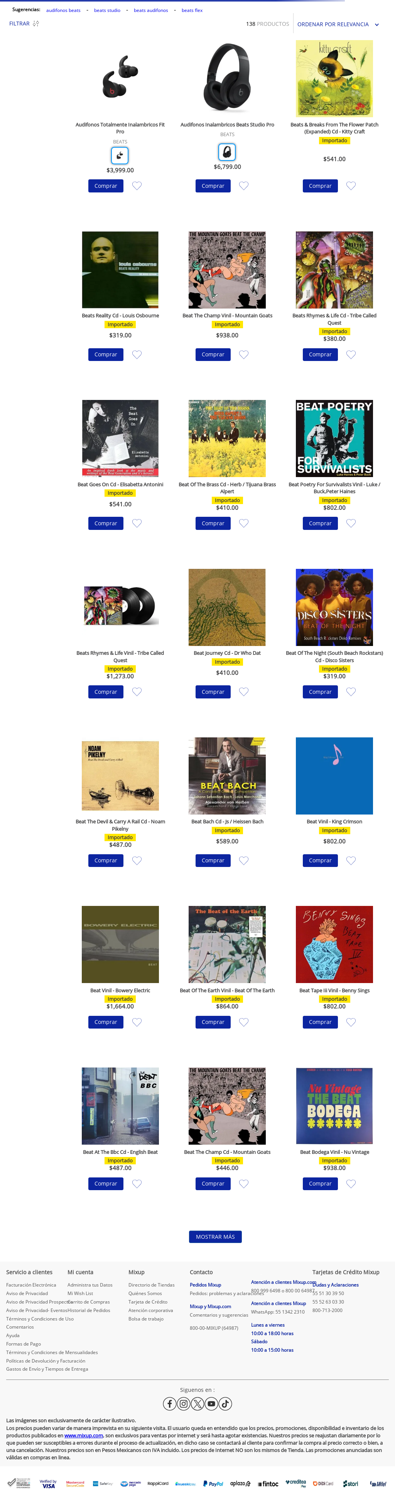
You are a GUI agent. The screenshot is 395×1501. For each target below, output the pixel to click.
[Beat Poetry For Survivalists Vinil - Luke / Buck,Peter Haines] (334, 476)
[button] (119, 155)
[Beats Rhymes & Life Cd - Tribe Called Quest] (334, 308)
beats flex (192, 10)
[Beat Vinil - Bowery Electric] (120, 979)
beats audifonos (151, 10)
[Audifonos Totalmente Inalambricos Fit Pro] (120, 128)
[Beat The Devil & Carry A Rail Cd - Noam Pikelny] (120, 814)
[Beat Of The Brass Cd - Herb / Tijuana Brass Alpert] (228, 476)
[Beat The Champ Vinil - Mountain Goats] (228, 308)
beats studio (107, 10)
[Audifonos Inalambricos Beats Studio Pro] (228, 128)
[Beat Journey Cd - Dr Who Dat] (228, 645)
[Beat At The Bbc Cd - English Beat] (120, 1140)
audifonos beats (63, 10)
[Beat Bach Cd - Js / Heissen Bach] (228, 814)
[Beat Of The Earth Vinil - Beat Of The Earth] (228, 979)
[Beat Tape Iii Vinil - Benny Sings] (334, 979)
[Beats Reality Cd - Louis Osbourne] (120, 308)
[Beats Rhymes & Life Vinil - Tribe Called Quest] (120, 645)
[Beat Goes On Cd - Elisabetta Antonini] (120, 476)
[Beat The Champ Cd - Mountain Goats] (228, 1140)
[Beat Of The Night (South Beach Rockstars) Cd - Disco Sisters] (334, 645)
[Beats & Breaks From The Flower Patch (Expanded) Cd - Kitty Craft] (334, 128)
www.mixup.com (83, 1435)
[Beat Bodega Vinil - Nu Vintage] (334, 1140)
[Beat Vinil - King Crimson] (334, 814)
